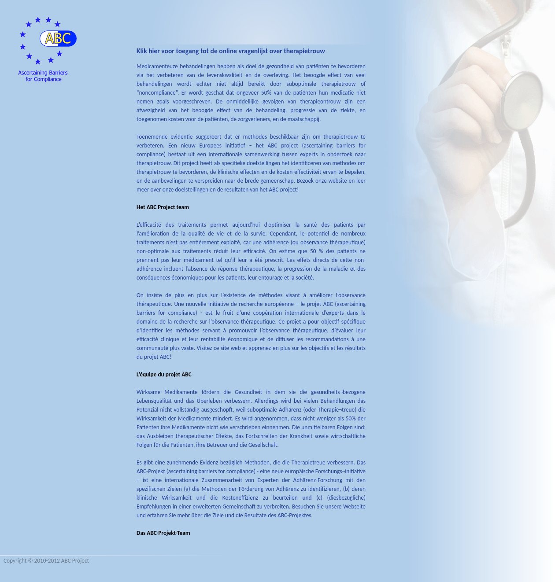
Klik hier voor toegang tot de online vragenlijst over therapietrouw (231, 51)
